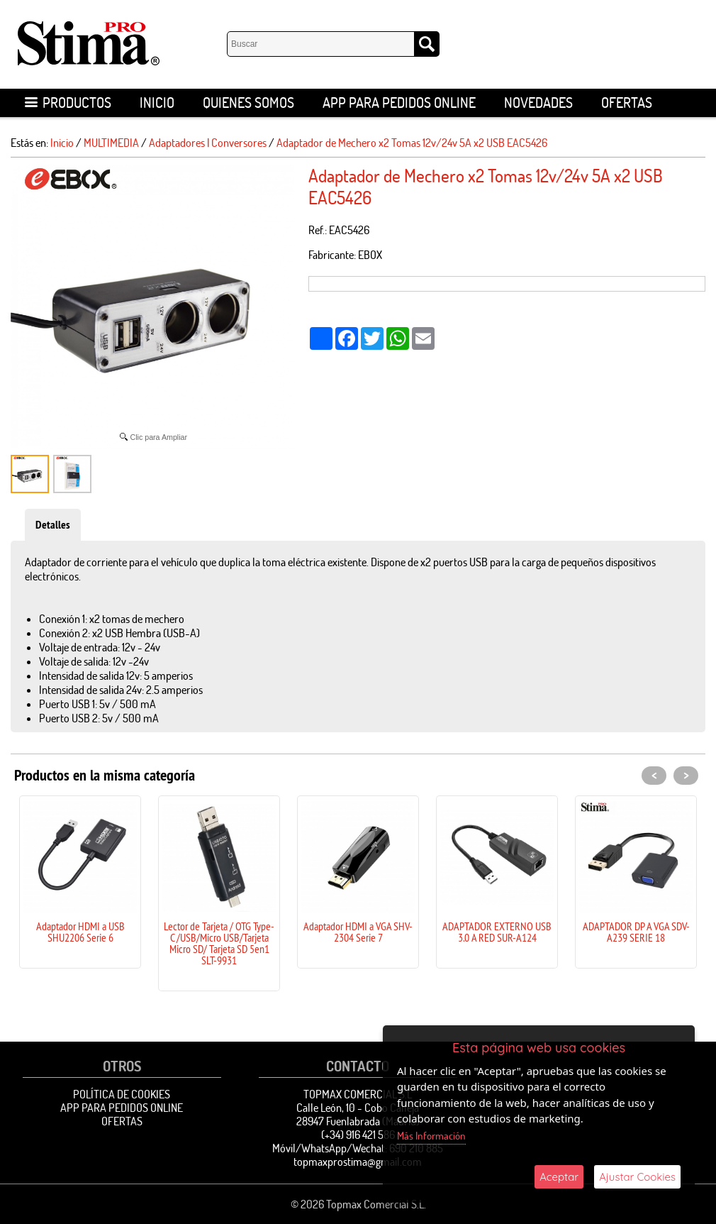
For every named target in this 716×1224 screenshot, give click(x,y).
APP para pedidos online (399, 102)
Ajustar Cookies (637, 1177)
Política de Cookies (121, 1094)
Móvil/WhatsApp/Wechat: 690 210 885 (357, 1148)
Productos (68, 102)
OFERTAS (626, 102)
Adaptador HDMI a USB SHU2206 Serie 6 (80, 931)
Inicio (157, 102)
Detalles (52, 524)
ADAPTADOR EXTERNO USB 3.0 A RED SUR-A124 (497, 931)
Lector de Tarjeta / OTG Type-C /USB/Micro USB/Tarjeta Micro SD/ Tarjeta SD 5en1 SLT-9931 (219, 943)
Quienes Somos (248, 102)
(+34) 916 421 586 (358, 1134)
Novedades (538, 102)
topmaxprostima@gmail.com (357, 1161)
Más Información (431, 1135)
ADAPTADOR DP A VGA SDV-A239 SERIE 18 (636, 931)
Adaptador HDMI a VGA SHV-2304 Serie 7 (358, 931)
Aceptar (558, 1177)
